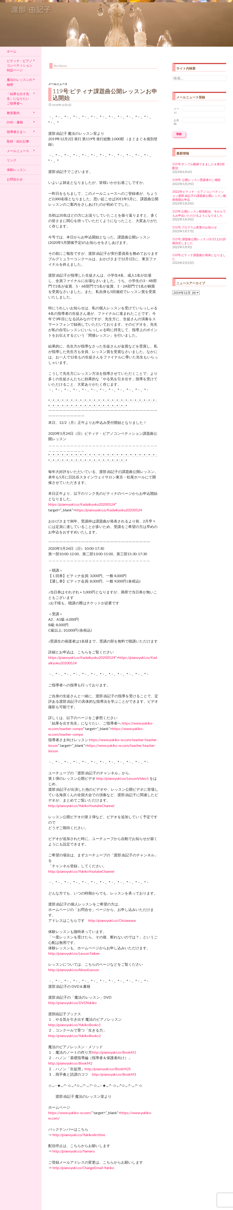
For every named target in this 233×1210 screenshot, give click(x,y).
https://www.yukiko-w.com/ (69, 1113)
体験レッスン (16, 170)
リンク (11, 160)
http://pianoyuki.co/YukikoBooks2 (74, 1036)
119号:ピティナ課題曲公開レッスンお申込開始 (105, 94)
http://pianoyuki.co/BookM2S (108, 1069)
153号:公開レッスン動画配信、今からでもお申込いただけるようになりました (199, 213)
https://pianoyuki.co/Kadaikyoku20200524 (81, 504)
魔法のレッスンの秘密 (19, 82)
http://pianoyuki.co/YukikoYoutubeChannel (81, 806)
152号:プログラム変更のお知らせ (194, 227)
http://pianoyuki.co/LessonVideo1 (122, 778)
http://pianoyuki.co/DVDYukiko (72, 1003)
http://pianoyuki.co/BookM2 (70, 1063)
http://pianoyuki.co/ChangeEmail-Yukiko (83, 1168)
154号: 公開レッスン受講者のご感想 (196, 180)
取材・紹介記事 (18, 141)
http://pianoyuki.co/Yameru (74, 1151)
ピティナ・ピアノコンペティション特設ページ (19, 65)
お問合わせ (15, 179)
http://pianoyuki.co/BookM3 (114, 1074)
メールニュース (57, 83)
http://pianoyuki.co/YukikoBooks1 (74, 1025)
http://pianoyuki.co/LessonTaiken (74, 953)
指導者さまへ (16, 132)
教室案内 (13, 113)
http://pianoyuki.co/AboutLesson (73, 970)
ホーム (11, 51)
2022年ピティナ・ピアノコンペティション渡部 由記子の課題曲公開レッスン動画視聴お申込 (199, 195)
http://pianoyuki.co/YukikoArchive (79, 1135)
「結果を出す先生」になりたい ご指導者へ (18, 98)
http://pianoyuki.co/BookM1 (114, 1052)
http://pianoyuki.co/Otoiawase (112, 920)
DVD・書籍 (15, 122)
